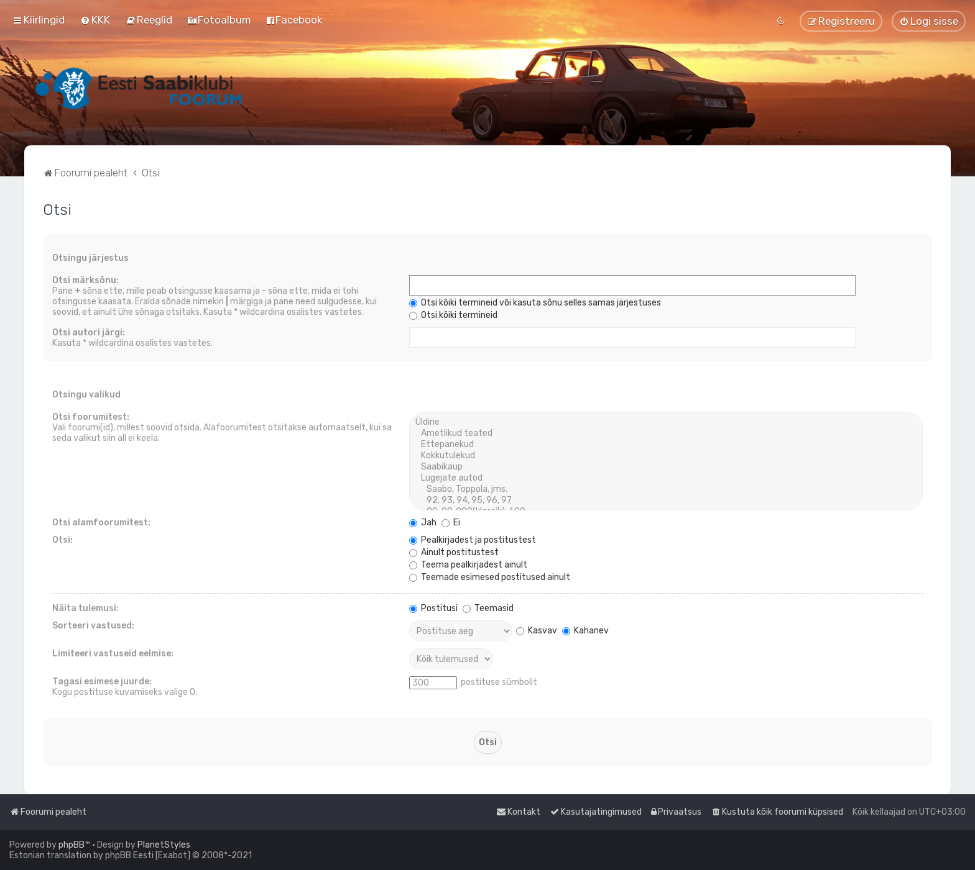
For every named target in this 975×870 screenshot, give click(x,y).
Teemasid (488, 608)
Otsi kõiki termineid (453, 315)
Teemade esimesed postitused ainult (489, 577)
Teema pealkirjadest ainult (468, 565)
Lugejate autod (666, 478)
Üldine (666, 422)
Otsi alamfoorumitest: (101, 522)
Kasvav (536, 630)
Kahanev (585, 630)
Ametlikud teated (666, 433)
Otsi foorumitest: (90, 417)
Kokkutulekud (666, 455)
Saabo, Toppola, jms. (666, 489)
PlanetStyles (163, 845)
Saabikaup (666, 467)
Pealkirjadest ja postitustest (472, 540)
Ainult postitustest (454, 552)
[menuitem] (95, 20)
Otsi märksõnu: (85, 280)
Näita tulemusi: (85, 608)
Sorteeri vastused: (93, 625)
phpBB (71, 845)
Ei (450, 522)
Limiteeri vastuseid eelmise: (112, 653)
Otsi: (62, 540)
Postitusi (433, 608)
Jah (423, 522)
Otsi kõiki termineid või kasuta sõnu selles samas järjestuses (535, 302)
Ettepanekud (666, 444)
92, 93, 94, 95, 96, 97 (666, 500)
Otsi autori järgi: (88, 332)
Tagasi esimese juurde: (102, 681)
